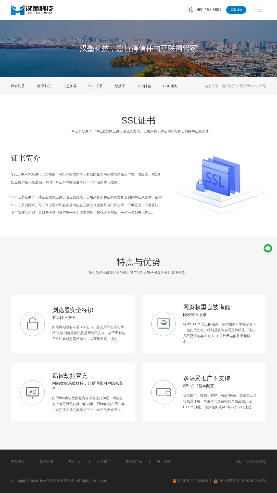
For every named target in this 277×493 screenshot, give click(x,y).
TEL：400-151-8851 (250, 461)
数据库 (120, 86)
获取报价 (236, 10)
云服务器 (70, 86)
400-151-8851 (209, 10)
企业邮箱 (144, 86)
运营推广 (104, 461)
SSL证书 (95, 86)
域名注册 (18, 86)
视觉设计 (75, 461)
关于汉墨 (164, 461)
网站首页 (229, 86)
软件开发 (46, 461)
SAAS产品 (134, 461)
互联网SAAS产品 (252, 86)
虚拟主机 (44, 86)
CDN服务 (170, 86)
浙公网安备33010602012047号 (240, 481)
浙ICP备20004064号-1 (192, 481)
